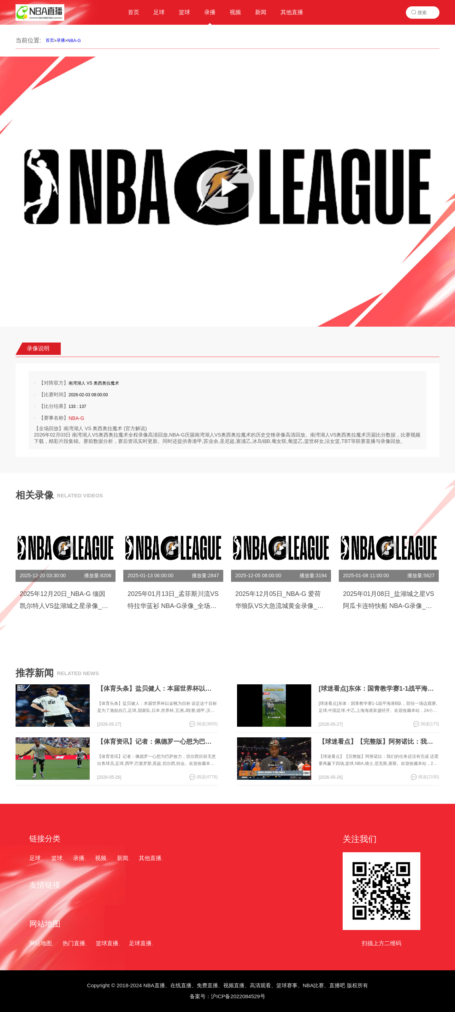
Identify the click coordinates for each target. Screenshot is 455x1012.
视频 (100, 858)
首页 (50, 40)
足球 (35, 858)
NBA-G (74, 40)
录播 (61, 40)
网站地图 (40, 943)
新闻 (122, 858)
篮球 (57, 858)
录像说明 (38, 348)
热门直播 (74, 943)
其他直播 (150, 858)
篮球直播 (107, 943)
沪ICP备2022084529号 (238, 996)
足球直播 (140, 943)
